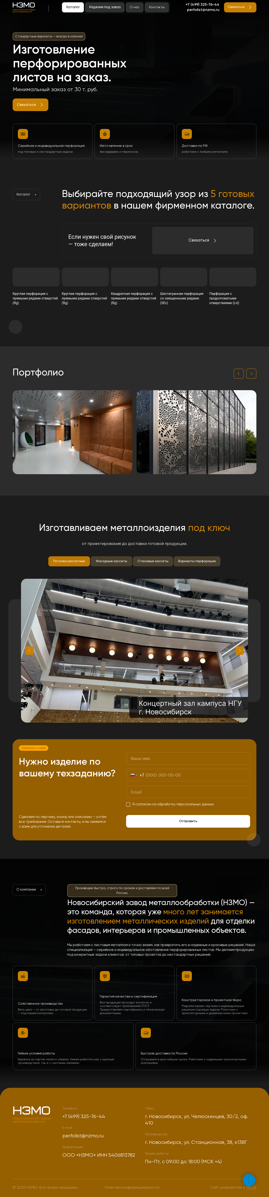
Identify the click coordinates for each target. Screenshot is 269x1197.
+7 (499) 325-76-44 (202, 5)
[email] (188, 792)
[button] (30, 104)
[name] (188, 758)
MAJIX (251, 1187)
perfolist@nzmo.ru (203, 10)
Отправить (188, 821)
